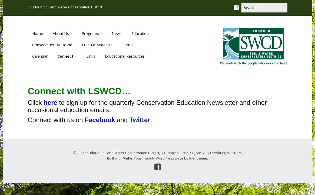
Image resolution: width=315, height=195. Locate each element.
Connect (65, 56)
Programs (90, 33)
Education (140, 33)
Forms (128, 44)
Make (127, 158)
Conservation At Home (52, 44)
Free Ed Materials (97, 44)
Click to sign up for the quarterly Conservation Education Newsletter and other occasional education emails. (147, 106)
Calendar (40, 56)
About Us (61, 33)
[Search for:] (264, 7)
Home (37, 33)
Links (90, 56)
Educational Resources (125, 56)
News (117, 33)
